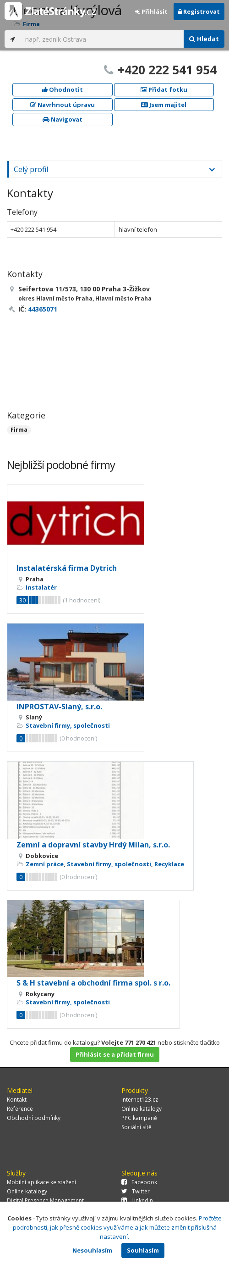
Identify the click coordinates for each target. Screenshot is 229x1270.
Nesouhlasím (92, 1250)
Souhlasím (143, 1250)
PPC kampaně (139, 1118)
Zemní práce (45, 864)
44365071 (42, 309)
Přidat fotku (164, 89)
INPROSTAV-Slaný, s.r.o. (59, 707)
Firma (19, 430)
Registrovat (199, 11)
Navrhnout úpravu (62, 104)
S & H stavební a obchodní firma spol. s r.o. (93, 983)
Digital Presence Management (45, 1200)
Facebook (139, 1182)
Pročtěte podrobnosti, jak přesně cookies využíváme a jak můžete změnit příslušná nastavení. (117, 1227)
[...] (102, 39)
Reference (20, 1109)
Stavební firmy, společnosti (68, 725)
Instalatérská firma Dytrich (66, 568)
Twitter (135, 1191)
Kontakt (17, 1099)
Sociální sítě (136, 1127)
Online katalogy (141, 1109)
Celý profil (31, 169)
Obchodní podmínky (33, 1118)
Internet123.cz (139, 1099)
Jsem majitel (163, 104)
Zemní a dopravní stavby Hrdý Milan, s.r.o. (93, 845)
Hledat (204, 38)
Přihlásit (151, 11)
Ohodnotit (62, 89)
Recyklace (169, 864)
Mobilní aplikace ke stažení (41, 1182)
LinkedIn (137, 1200)
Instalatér (41, 587)
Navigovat (62, 119)
